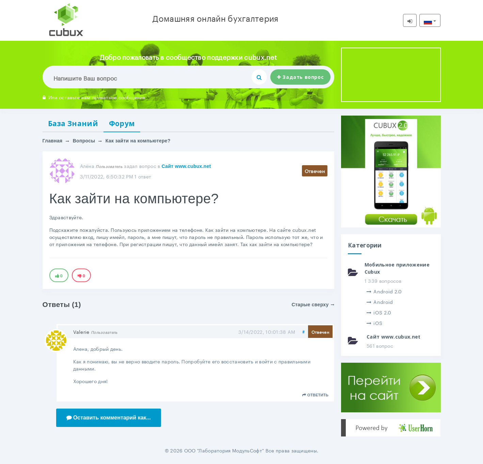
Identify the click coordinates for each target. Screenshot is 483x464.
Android (380, 301)
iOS (374, 322)
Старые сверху (313, 304)
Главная (53, 141)
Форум (122, 123)
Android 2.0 (384, 291)
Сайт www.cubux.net (186, 166)
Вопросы (84, 141)
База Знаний (73, 123)
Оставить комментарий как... (108, 417)
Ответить (315, 395)
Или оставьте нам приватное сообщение (94, 97)
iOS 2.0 (379, 312)
